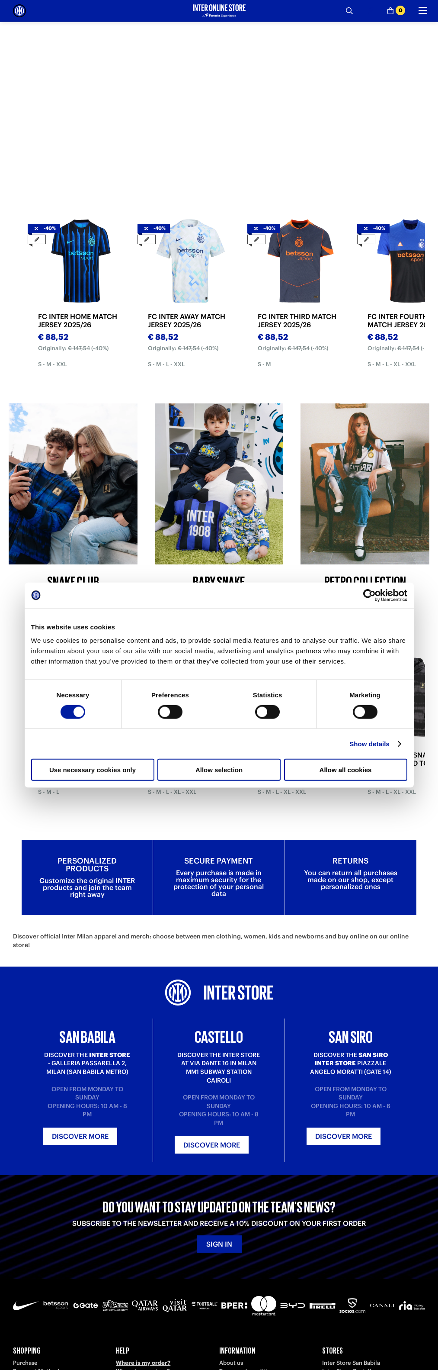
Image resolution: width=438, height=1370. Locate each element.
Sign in (219, 1244)
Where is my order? (143, 1363)
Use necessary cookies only (92, 770)
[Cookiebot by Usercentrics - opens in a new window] (369, 595)
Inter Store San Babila (351, 1363)
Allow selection (219, 770)
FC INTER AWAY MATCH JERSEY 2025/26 (186, 321)
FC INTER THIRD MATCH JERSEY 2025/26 (297, 321)
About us (231, 1363)
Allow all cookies (346, 770)
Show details (369, 743)
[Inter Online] (19, 11)
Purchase (25, 1363)
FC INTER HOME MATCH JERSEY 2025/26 (77, 321)
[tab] (154, 189)
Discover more (80, 1136)
